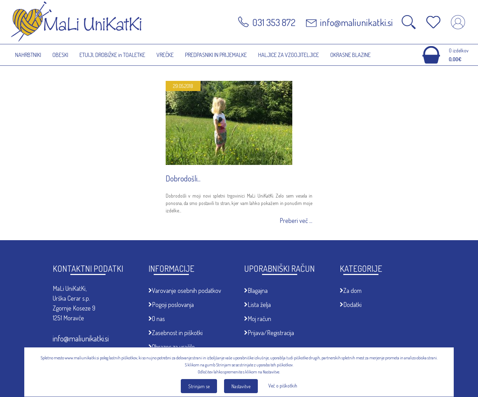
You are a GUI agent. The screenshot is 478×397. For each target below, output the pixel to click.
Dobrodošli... (183, 178)
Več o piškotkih (282, 386)
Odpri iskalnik (408, 22)
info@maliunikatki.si (81, 338)
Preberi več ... (296, 220)
